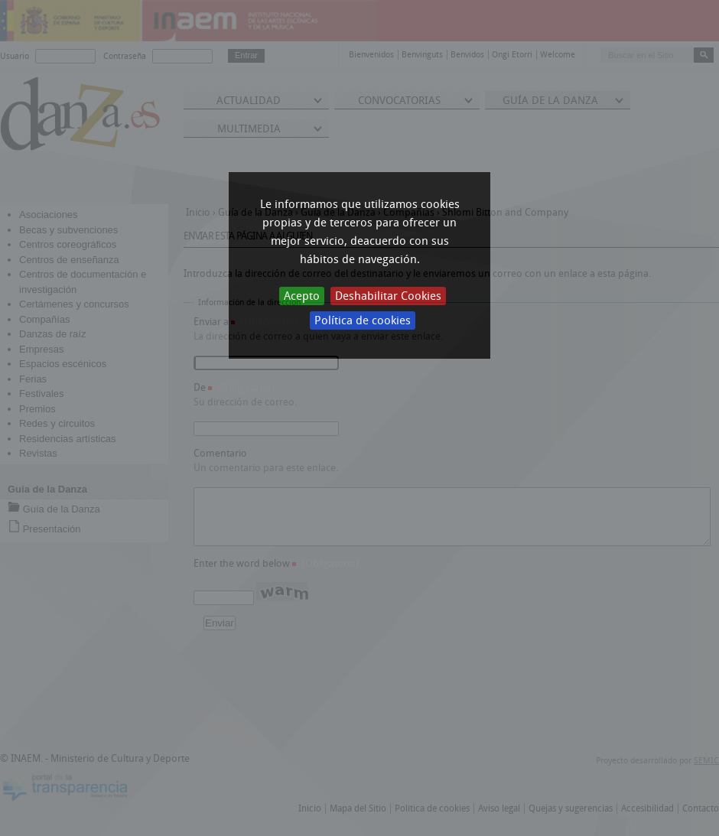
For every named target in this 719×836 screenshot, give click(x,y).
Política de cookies (362, 320)
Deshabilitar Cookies (388, 296)
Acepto (302, 296)
